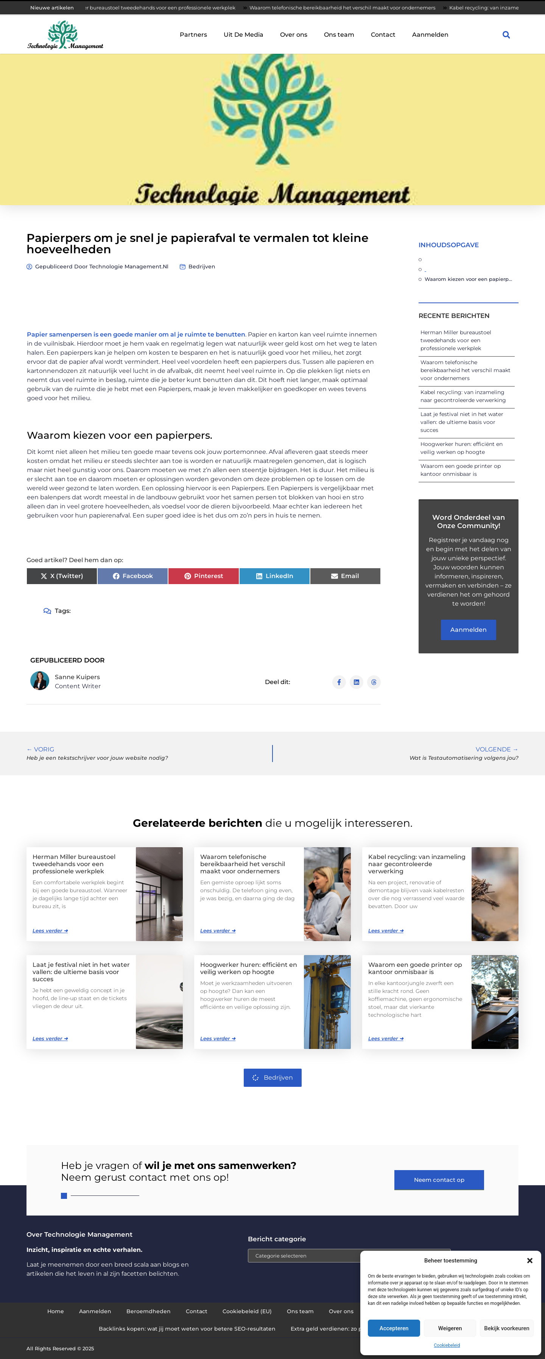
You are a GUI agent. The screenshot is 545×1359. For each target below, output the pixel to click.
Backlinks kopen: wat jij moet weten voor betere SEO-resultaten (187, 1328)
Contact (383, 34)
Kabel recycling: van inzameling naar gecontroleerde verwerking (417, 864)
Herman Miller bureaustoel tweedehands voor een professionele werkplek (163, 8)
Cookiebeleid (447, 1345)
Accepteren (394, 1328)
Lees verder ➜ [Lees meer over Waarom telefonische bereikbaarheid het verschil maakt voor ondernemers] (217, 930)
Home (55, 1311)
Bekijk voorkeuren (506, 1328)
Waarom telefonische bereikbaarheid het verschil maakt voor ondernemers (361, 8)
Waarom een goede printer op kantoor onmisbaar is (415, 968)
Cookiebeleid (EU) (247, 1311)
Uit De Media (243, 34)
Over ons (293, 34)
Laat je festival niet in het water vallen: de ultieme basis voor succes (461, 422)
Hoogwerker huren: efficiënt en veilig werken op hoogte (248, 968)
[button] (530, 1260)
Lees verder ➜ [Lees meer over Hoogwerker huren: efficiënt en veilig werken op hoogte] (217, 1038)
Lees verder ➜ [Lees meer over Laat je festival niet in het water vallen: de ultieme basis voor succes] (50, 1038)
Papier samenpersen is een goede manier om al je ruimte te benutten (136, 334)
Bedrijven (201, 266)
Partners (193, 34)
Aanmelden (430, 34)
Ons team (339, 34)
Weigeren (450, 1328)
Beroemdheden (148, 1311)
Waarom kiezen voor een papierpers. (470, 279)
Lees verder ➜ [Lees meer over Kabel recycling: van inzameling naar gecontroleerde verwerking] (385, 930)
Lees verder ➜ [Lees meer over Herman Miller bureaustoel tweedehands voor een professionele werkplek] (50, 930)
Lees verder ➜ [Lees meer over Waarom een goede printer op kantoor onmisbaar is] (385, 1038)
